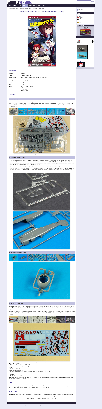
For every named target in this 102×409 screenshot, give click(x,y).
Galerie (19, 5)
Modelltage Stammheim (80, 18)
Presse (39, 5)
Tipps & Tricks (32, 5)
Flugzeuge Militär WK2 (26, 75)
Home (10, 5)
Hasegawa (22, 8)
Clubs (43, 5)
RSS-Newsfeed (80, 9)
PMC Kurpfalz (79, 16)
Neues (14, 5)
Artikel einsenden (81, 10)
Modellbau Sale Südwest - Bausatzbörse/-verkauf (84, 21)
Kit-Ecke (25, 5)
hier (39, 394)
